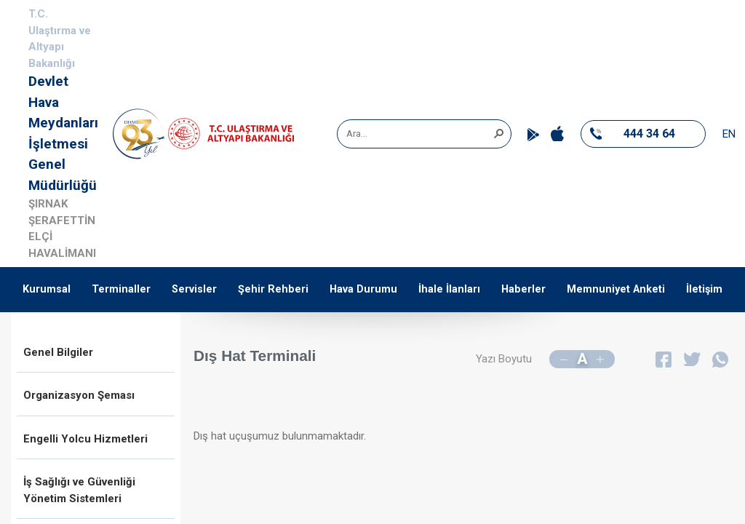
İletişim (704, 289)
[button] (498, 132)
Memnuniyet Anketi (616, 289)
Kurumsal (47, 289)
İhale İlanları (449, 289)
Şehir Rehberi (273, 289)
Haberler (523, 289)
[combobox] (419, 133)
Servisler (194, 289)
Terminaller (121, 289)
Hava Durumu (363, 289)
